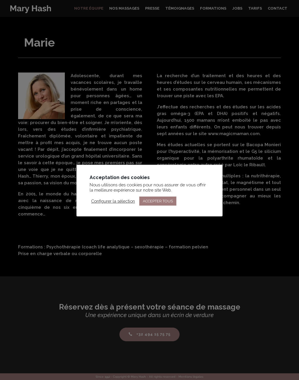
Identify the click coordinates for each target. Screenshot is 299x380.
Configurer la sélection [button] (113, 201)
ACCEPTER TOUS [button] (158, 201)
